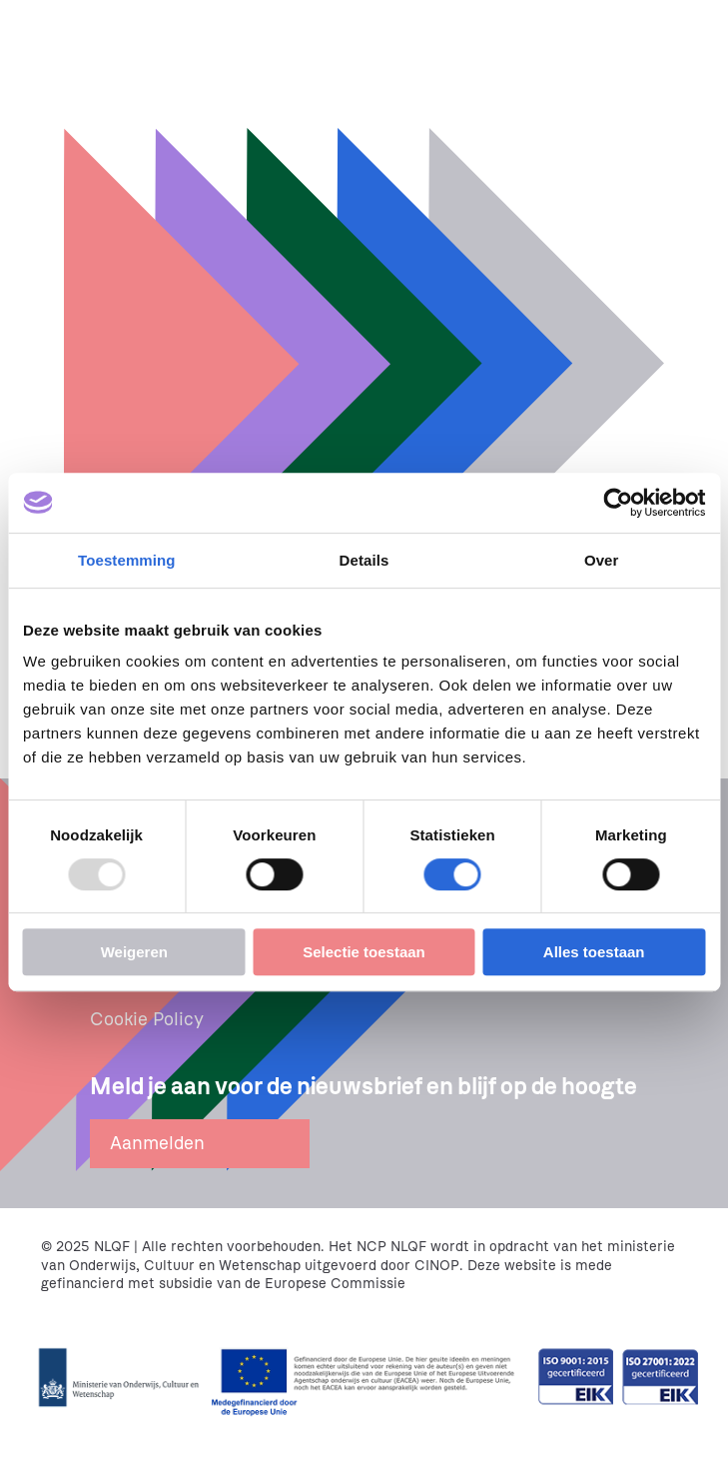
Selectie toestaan (364, 951)
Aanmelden (157, 1143)
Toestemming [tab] (127, 560)
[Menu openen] (696, 32)
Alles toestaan (594, 951)
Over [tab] (601, 560)
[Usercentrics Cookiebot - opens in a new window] (617, 503)
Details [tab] (364, 560)
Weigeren (134, 951)
